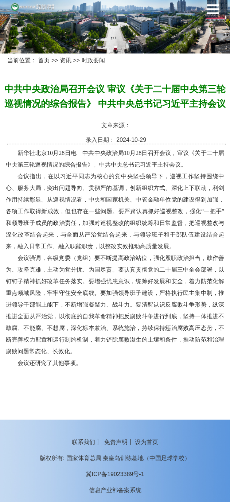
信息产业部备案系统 (115, 490)
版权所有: (52, 458)
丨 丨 (115, 442)
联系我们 (83, 442)
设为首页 (146, 442)
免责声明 (116, 442)
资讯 (65, 60)
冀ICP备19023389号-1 (115, 474)
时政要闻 (93, 60)
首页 (44, 60)
